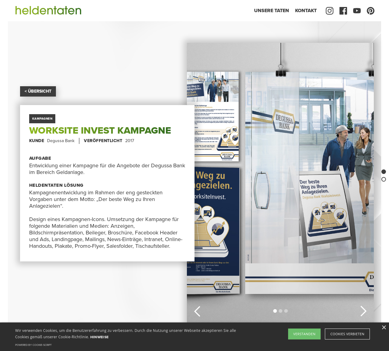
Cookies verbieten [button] (347, 334)
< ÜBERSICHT (38, 91)
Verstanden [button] (304, 334)
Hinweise (99, 337)
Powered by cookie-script (33, 345)
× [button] (383, 327)
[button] (197, 310)
